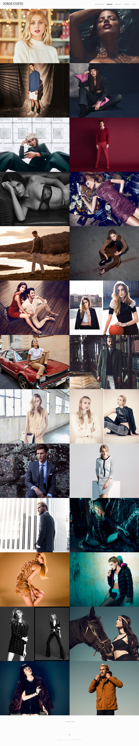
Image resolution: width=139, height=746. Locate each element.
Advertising (99, 4)
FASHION (109, 4)
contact (127, 4)
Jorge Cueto (13, 3)
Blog (134, 4)
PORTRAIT (118, 4)
